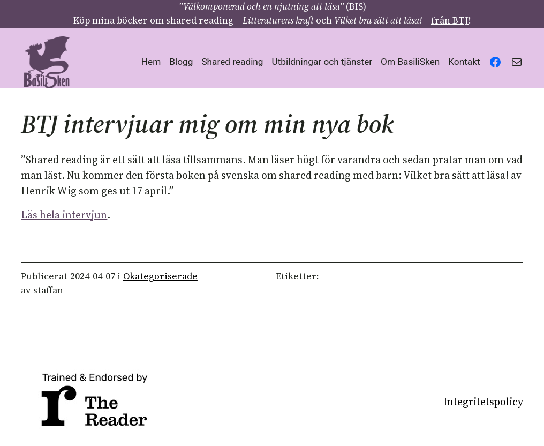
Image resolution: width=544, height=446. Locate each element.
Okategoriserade (160, 276)
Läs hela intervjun (64, 215)
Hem (151, 61)
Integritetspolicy (483, 402)
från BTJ (450, 20)
